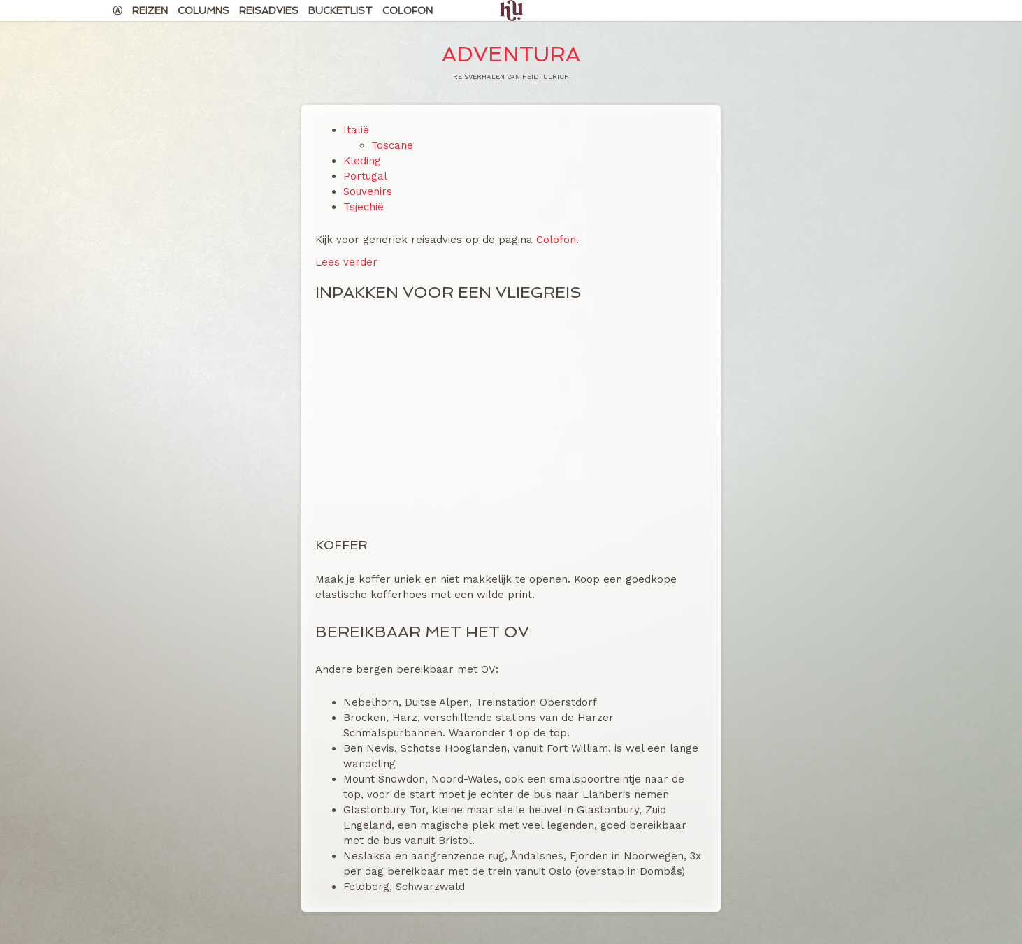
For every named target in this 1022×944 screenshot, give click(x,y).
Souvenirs (367, 191)
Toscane (392, 145)
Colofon (407, 10)
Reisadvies (268, 10)
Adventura (511, 54)
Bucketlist (340, 10)
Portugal (365, 176)
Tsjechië (363, 207)
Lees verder (346, 262)
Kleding (362, 160)
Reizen (150, 10)
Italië (356, 130)
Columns (203, 10)
